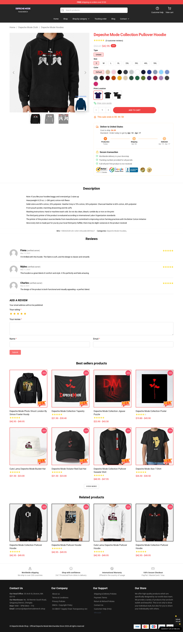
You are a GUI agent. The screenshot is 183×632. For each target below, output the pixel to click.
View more (91, 486)
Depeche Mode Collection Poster (151, 411)
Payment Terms (100, 598)
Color (96, 67)
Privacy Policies (58, 601)
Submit (15, 352)
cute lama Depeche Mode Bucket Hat (28, 469)
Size (95, 59)
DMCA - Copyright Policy (62, 605)
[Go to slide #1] (35, 119)
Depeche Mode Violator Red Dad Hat (69, 469)
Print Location (100, 88)
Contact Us (98, 605)
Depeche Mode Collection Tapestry (68, 411)
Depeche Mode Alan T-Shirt (148, 469)
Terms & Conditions (60, 598)
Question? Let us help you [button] (170, 629)
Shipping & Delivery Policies (105, 594)
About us (56, 594)
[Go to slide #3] (63, 119)
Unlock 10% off (178, 620)
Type (96, 50)
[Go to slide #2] (49, 119)
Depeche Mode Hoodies (52, 27)
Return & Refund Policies (104, 601)
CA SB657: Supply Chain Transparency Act (69, 609)
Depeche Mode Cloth (28, 27)
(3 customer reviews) (114, 41)
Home (12, 27)
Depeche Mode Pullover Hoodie (66, 545)
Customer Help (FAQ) (103, 609)
